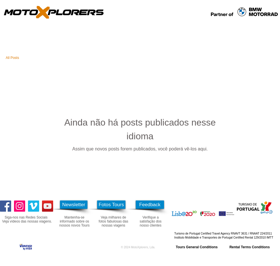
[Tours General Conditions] (196, 247)
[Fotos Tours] (111, 205)
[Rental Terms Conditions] (249, 247)
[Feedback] (150, 205)
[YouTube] (47, 206)
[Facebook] (5, 206)
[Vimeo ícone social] (33, 206)
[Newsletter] (73, 205)
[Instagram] (19, 206)
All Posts (12, 58)
